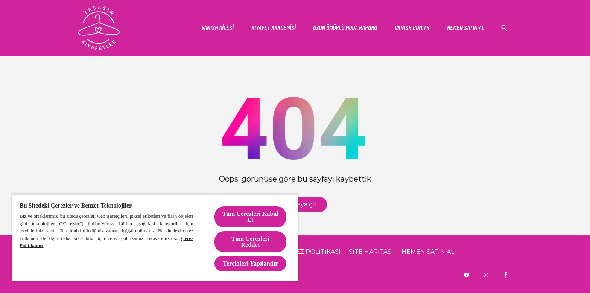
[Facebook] (506, 275)
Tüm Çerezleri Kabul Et (250, 217)
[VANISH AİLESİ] (217, 27)
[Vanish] (412, 27)
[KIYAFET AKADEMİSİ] (273, 27)
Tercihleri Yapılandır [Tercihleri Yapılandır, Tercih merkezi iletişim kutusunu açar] (250, 263)
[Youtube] (467, 275)
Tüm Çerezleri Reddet (250, 241)
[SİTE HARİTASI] (371, 252)
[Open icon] (504, 27)
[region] (155, 237)
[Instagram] (486, 275)
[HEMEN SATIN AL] (466, 27)
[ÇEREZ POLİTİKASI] (312, 252)
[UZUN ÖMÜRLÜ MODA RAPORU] (345, 27)
